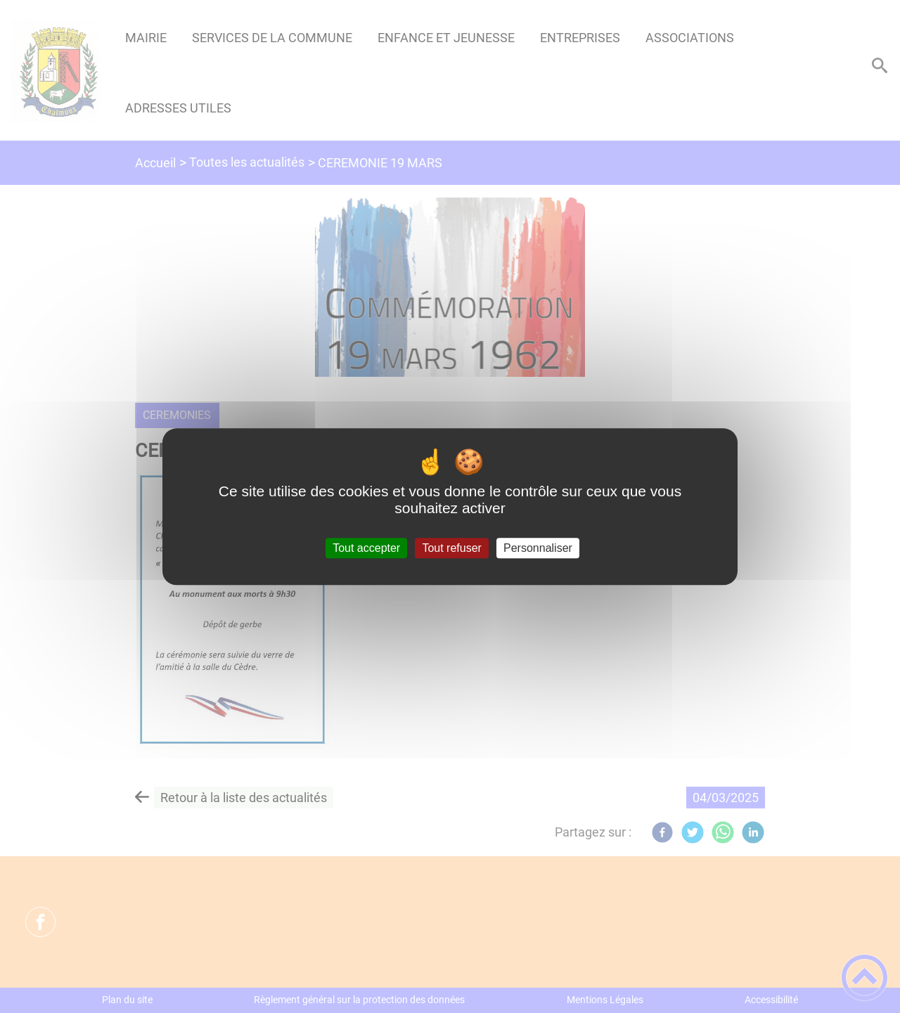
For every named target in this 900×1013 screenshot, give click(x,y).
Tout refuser (451, 548)
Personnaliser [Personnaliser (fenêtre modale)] (537, 548)
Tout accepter (366, 548)
